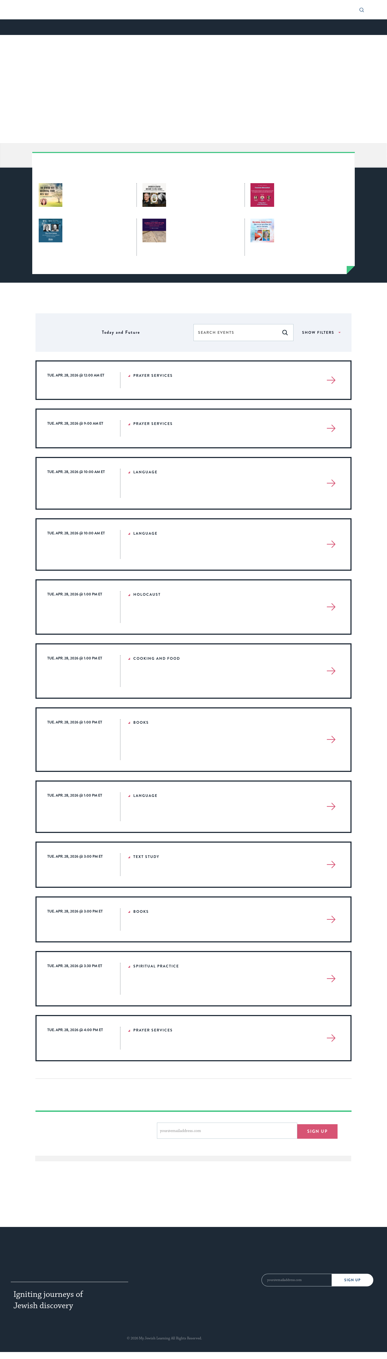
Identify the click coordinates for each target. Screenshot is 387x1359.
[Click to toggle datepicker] (121, 332)
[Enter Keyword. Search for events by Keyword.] (235, 332)
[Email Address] (296, 1280)
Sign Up (352, 1280)
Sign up (317, 1130)
